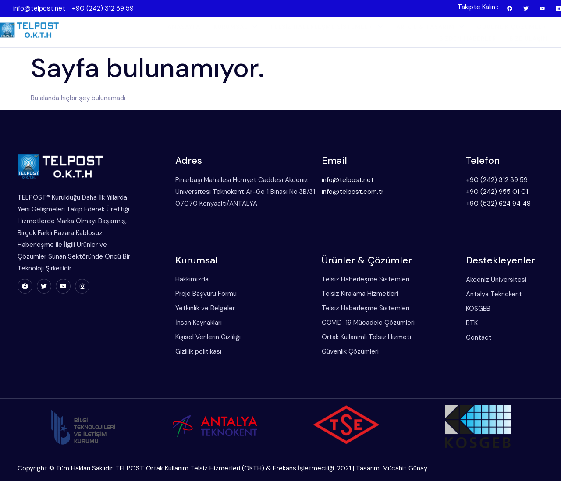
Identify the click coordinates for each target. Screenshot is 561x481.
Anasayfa (183, 27)
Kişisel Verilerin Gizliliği (208, 337)
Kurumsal (235, 27)
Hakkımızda (192, 279)
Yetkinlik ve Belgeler (205, 308)
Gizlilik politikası (198, 351)
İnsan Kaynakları (198, 322)
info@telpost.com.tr (352, 191)
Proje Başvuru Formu (206, 293)
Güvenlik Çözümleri (512, 27)
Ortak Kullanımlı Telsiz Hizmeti (366, 337)
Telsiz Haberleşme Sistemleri (326, 27)
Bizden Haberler (467, 38)
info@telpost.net (39, 8)
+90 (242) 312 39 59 (103, 8)
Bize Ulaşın (528, 38)
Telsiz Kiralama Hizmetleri (360, 293)
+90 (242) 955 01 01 (497, 191)
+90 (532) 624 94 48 (498, 203)
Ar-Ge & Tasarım (430, 27)
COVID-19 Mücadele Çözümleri (368, 322)
